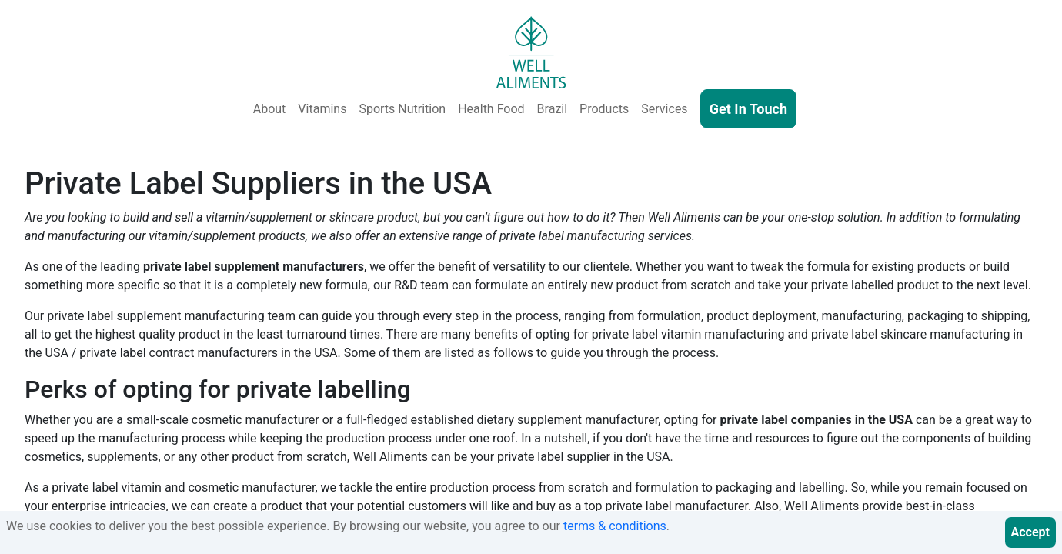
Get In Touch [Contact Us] (748, 109)
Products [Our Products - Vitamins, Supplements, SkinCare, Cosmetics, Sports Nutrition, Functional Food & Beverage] (604, 109)
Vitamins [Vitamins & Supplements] (322, 109)
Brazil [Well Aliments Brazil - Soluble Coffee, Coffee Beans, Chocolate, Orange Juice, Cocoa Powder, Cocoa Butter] (552, 109)
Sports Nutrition (402, 109)
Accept (1030, 532)
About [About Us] (269, 109)
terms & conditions (614, 526)
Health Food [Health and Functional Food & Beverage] (491, 109)
